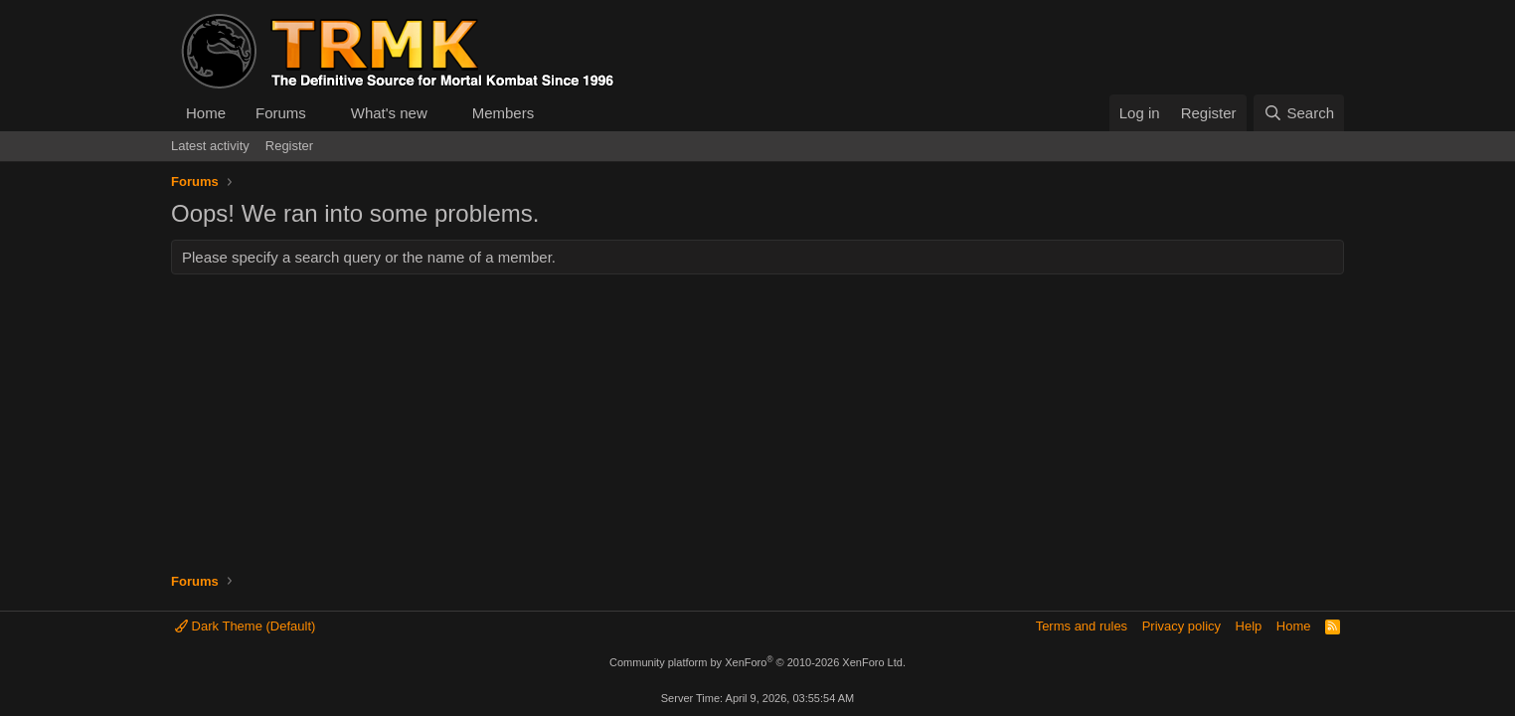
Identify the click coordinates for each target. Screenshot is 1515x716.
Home (206, 112)
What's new (389, 112)
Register (289, 145)
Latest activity (210, 145)
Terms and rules (1081, 626)
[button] (322, 112)
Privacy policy (1181, 626)
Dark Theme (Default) (245, 626)
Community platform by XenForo (757, 662)
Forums (280, 112)
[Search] (1299, 112)
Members (503, 112)
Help (1249, 626)
